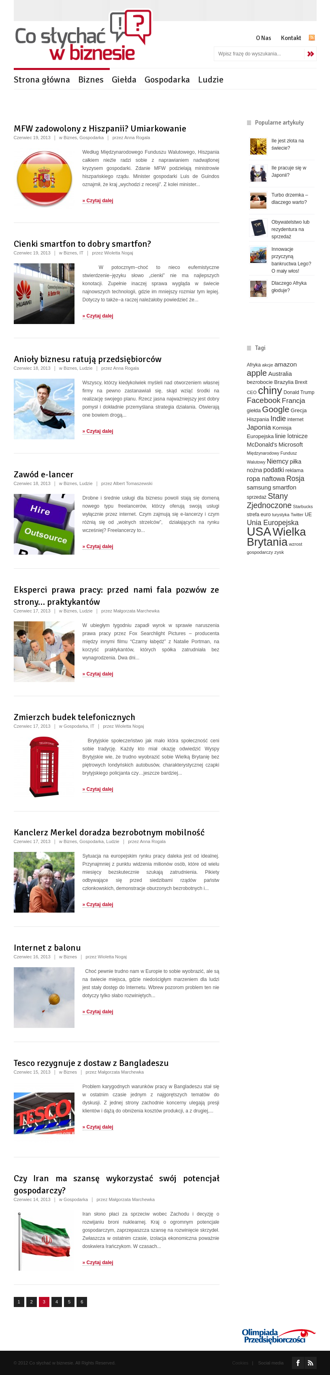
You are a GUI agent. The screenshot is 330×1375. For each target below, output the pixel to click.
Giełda (124, 79)
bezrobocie (260, 382)
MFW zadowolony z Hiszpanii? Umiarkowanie (100, 128)
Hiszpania (258, 419)
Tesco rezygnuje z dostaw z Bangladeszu (91, 1062)
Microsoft (291, 444)
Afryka (254, 365)
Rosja (295, 479)
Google (275, 409)
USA (259, 531)
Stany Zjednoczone (269, 501)
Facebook (264, 400)
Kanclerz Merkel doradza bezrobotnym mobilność (109, 832)
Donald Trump (298, 392)
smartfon (284, 487)
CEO (252, 392)
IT (81, 252)
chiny (270, 390)
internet (295, 419)
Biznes (91, 79)
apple (257, 373)
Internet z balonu (47, 947)
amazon (286, 364)
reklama (294, 470)
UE (308, 514)
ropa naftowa (266, 478)
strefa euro (259, 514)
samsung (259, 487)
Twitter (297, 514)
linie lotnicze (291, 436)
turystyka (281, 514)
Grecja (299, 410)
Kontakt (291, 38)
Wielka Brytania (276, 536)
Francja (293, 400)
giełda (254, 410)
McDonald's (262, 444)
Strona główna (42, 79)
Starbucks (303, 506)
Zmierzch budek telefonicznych (74, 717)
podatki (274, 469)
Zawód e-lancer (44, 474)
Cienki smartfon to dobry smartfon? (82, 243)
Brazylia (284, 382)
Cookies (240, 1362)
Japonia (259, 427)
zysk (279, 552)
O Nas (263, 38)
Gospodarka (167, 79)
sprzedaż (257, 497)
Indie (278, 419)
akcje (267, 364)
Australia (280, 373)
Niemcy (278, 461)
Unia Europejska (273, 523)
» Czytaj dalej (98, 200)
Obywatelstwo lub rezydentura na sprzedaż (291, 229)
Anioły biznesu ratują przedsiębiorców (88, 359)
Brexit (301, 382)
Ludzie (211, 79)
